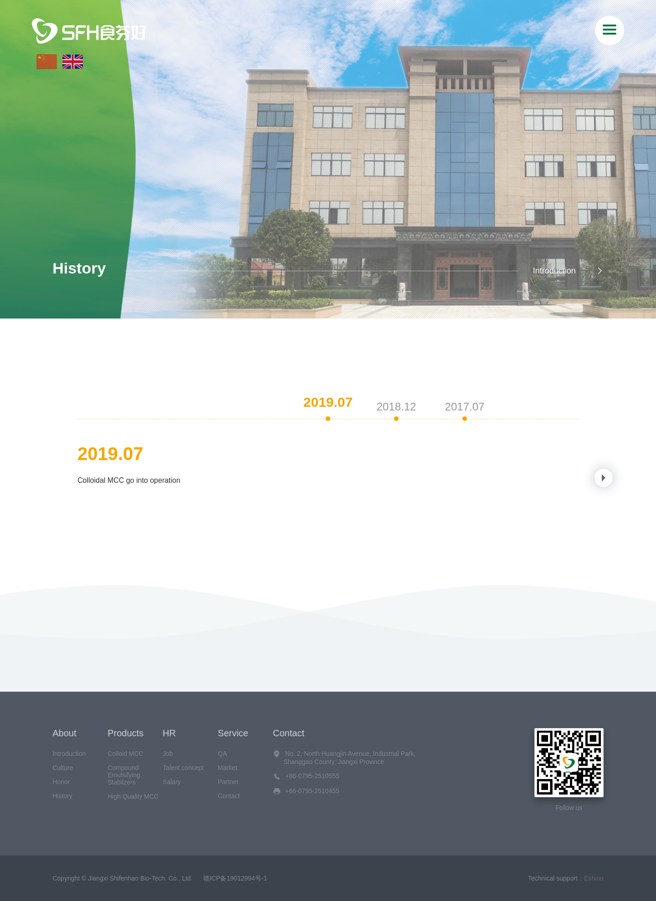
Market (227, 767)
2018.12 (396, 406)
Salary (172, 781)
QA (222, 753)
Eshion (594, 878)
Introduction (568, 270)
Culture (62, 767)
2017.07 (465, 406)
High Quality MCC (133, 796)
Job (168, 753)
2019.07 (328, 402)
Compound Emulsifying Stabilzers (124, 775)
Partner (228, 781)
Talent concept (183, 767)
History (62, 796)
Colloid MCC (126, 753)
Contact (229, 796)
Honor (61, 781)
